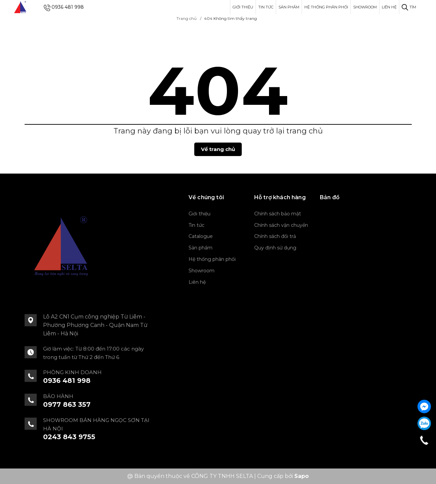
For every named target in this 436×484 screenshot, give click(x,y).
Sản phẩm (288, 7)
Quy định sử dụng (275, 248)
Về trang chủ (218, 149)
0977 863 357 (67, 404)
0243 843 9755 (69, 437)
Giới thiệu (243, 7)
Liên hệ (389, 7)
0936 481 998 (68, 7)
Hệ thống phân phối (326, 7)
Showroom (365, 7)
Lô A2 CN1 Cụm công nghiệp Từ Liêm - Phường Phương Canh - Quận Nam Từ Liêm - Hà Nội (95, 325)
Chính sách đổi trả (275, 236)
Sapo (301, 476)
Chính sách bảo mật (277, 214)
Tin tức (265, 7)
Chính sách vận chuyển (281, 225)
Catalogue (201, 236)
